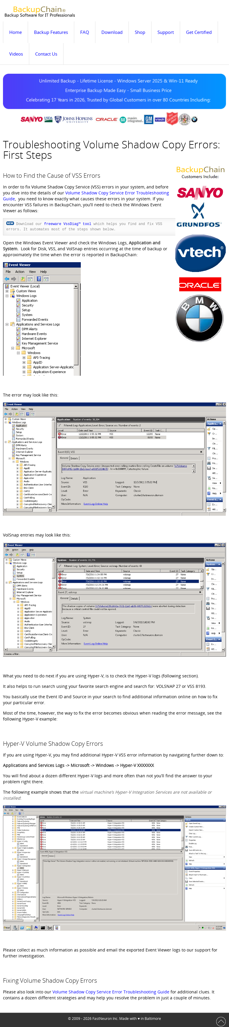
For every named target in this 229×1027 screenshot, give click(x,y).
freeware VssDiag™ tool (67, 224)
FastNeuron (102, 1018)
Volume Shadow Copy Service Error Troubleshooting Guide (110, 992)
